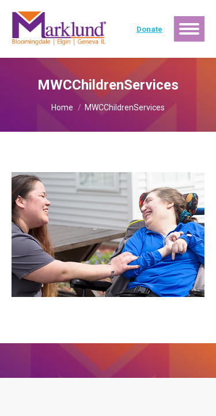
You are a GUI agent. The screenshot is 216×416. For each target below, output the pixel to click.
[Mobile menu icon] (189, 29)
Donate (149, 29)
